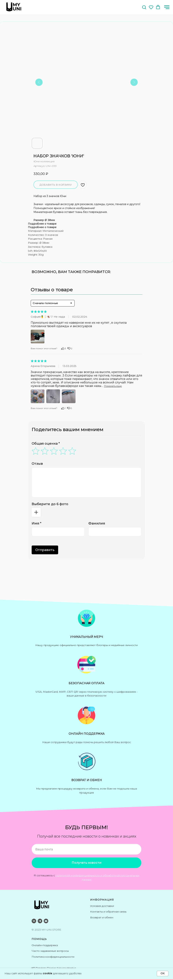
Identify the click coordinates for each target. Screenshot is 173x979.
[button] (144, 7)
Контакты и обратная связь (108, 911)
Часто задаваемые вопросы (50, 951)
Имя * (36, 523)
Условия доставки (102, 906)
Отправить (44, 550)
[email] (46, 921)
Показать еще (113, 386)
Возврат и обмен (101, 917)
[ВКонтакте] (34, 921)
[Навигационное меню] (166, 7)
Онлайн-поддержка (45, 945)
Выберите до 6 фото (50, 504)
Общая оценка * (46, 444)
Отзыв (37, 464)
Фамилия (96, 523)
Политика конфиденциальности (53, 956)
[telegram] (40, 921)
